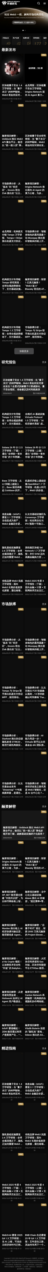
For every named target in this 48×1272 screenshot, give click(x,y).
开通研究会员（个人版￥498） (24, 22)
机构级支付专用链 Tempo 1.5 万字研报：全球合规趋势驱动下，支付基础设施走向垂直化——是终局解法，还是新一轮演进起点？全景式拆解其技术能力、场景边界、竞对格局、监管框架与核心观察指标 (12, 332)
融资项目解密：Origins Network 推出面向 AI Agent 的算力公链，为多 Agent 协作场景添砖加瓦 (35, 188)
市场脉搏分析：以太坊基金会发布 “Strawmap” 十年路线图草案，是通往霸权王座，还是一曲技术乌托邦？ (12, 788)
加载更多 (24, 351)
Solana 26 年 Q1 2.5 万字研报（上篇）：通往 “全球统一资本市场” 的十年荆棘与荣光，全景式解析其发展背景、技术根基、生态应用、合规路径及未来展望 (35, 452)
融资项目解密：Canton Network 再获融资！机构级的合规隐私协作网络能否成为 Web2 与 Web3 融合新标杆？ (35, 997)
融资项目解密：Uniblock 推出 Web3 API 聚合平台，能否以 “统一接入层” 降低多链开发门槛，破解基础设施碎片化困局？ (12, 140)
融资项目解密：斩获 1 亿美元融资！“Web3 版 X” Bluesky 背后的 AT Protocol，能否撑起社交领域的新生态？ (35, 284)
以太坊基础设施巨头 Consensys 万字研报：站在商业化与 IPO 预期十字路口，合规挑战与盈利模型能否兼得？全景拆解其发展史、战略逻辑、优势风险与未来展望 (35, 519)
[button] (23, 30)
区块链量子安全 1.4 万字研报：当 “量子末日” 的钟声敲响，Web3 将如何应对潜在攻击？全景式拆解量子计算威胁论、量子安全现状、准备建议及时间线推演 (12, 90)
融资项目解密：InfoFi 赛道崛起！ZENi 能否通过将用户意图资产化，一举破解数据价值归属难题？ (12, 1030)
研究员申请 (9, 1265)
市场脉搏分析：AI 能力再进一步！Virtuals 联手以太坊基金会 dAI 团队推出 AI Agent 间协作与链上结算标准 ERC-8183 (35, 740)
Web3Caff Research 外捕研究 (28, 1258)
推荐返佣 (18, 1267)
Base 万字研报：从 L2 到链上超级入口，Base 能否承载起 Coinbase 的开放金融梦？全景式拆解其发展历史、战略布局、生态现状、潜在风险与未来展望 (12, 485)
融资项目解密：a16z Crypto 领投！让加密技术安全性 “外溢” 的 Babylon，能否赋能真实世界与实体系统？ (12, 963)
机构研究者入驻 (19, 1265)
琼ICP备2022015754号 (19, 1262)
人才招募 (25, 1267)
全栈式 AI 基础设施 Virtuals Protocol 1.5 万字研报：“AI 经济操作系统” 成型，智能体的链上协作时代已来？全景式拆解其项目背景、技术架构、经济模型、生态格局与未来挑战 (35, 419)
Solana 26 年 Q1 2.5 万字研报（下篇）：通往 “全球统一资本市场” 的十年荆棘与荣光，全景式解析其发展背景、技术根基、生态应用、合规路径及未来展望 (12, 452)
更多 (44, 362)
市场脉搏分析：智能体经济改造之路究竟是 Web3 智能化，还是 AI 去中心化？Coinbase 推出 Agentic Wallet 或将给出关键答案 (35, 788)
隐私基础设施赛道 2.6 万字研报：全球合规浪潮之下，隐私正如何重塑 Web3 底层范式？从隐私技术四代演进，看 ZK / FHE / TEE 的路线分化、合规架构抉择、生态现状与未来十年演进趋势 (12, 552)
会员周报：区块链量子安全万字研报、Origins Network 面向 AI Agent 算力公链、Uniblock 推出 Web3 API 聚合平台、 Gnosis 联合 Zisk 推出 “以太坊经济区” (35, 90)
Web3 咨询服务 (9, 1267)
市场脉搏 (9, 604)
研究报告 (9, 362)
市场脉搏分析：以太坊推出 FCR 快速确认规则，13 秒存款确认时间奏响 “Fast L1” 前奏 (35, 692)
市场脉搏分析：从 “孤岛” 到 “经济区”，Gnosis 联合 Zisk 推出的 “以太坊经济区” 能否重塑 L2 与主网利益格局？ (12, 188)
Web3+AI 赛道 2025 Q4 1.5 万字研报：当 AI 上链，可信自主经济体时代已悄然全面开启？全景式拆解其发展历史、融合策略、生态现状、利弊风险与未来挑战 (12, 1240)
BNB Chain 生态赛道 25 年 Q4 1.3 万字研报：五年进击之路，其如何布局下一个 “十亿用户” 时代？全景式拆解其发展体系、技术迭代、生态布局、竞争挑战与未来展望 (35, 1240)
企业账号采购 (29, 1265)
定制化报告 (38, 1265)
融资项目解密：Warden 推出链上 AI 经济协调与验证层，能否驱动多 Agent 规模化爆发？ (12, 930)
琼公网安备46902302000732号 (36, 1262)
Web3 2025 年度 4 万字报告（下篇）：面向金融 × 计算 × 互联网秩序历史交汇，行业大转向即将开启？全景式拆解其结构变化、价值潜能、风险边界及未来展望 (35, 586)
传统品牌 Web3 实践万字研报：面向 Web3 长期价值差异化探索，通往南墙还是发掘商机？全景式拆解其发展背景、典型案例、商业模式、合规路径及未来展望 (12, 586)
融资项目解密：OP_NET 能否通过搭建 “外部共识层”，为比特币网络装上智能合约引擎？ (12, 896)
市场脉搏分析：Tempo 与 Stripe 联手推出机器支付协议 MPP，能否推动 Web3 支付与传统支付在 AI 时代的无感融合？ (35, 332)
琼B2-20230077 (7, 1262)
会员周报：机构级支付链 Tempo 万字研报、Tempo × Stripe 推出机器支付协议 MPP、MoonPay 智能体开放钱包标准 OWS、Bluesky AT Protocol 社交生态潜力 (12, 236)
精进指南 (9, 1048)
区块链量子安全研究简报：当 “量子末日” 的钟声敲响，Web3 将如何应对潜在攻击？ (35, 140)
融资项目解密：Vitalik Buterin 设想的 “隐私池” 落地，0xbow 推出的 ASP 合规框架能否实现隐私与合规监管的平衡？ (35, 1030)
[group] (6, 40)
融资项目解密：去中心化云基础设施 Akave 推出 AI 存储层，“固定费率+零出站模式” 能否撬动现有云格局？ (35, 896)
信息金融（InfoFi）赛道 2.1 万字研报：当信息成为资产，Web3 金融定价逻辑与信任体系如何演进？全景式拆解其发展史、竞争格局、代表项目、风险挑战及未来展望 (12, 519)
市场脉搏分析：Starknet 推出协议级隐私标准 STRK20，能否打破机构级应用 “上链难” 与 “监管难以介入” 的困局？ (12, 740)
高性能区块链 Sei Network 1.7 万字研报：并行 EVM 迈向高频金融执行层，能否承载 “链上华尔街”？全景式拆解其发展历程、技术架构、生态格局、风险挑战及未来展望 (35, 552)
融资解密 (9, 806)
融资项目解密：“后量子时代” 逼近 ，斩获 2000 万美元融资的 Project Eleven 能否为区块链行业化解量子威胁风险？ (35, 930)
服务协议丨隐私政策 (35, 1267)
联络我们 (28, 1269)
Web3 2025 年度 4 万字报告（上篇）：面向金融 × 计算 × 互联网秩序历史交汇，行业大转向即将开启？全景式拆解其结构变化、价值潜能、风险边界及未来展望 (35, 1189)
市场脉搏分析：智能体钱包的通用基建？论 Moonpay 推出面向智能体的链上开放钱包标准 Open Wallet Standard (35, 236)
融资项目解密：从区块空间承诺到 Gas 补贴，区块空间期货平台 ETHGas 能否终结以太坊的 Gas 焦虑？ (35, 963)
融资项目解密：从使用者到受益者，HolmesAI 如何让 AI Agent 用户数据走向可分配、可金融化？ (12, 997)
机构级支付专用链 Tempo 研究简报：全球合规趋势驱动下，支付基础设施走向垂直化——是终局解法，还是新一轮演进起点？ (12, 284)
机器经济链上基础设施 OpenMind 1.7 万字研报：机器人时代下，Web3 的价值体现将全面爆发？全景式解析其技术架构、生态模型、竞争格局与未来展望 (35, 485)
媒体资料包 (20, 1269)
